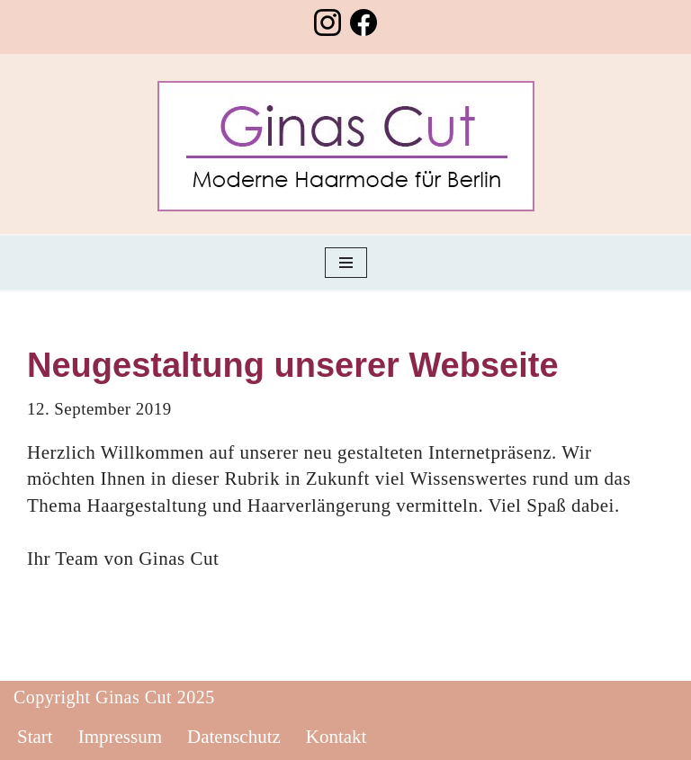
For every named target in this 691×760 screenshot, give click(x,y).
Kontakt (336, 736)
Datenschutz (234, 736)
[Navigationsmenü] (346, 262)
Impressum (120, 736)
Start (35, 736)
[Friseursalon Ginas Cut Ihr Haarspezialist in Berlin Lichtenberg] (345, 146)
